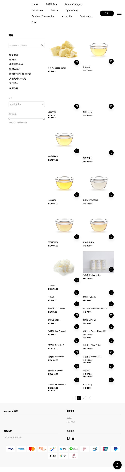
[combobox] (27, 104)
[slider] (9, 119)
